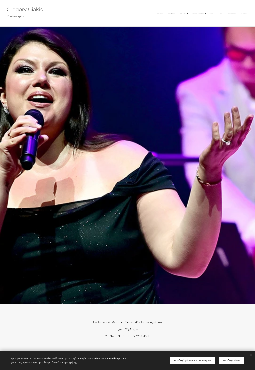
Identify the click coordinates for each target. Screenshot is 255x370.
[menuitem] (208, 13)
